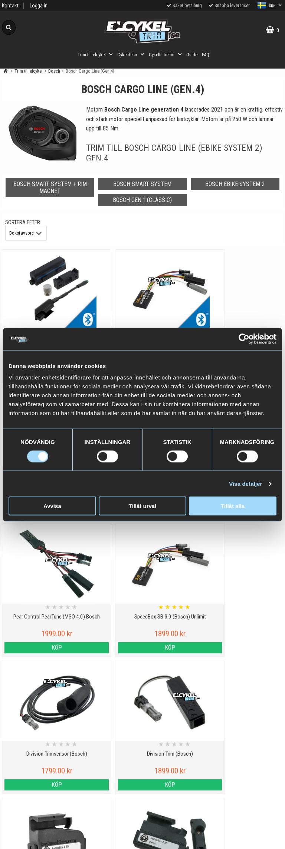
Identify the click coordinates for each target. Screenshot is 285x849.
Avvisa (52, 506)
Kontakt (10, 6)
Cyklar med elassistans (106, 779)
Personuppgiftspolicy (35, 745)
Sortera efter (22, 222)
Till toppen (142, 715)
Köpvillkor (35, 796)
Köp (35, 647)
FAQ (205, 54)
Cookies (35, 762)
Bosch (54, 71)
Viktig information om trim (107, 745)
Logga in (39, 6)
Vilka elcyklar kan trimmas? (106, 762)
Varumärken (35, 779)
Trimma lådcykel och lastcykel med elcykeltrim (106, 817)
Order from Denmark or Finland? (106, 839)
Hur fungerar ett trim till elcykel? (106, 796)
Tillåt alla (233, 506)
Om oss (35, 813)
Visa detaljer (245, 483)
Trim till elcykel (96, 54)
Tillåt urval (143, 506)
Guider (192, 54)
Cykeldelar (131, 54)
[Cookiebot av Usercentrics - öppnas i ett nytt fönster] (244, 338)
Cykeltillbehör (166, 54)
